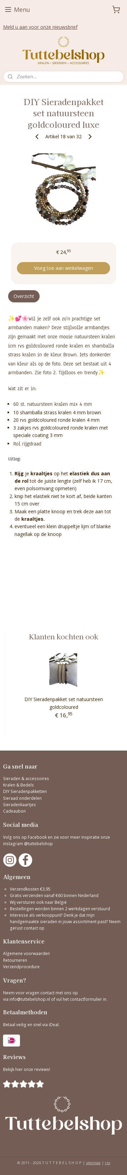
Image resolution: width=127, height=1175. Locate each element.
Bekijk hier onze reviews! (26, 1069)
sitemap (93, 1162)
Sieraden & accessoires (26, 778)
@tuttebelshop (39, 844)
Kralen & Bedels (18, 785)
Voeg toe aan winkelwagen (63, 268)
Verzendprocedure (21, 967)
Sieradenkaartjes (19, 805)
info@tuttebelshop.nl (29, 999)
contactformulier (86, 999)
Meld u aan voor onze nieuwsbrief (40, 27)
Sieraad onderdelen (22, 798)
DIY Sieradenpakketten (25, 791)
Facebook (37, 837)
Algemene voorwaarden (26, 953)
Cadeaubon (14, 811)
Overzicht (24, 296)
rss (107, 1162)
